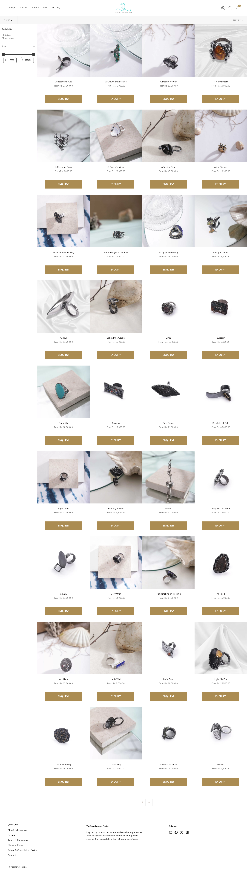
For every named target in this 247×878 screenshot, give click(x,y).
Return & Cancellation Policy (22, 850)
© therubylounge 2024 (18, 867)
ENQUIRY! (63, 98)
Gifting (56, 7)
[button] (230, 8)
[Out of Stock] (3, 39)
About (23, 7)
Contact (12, 855)
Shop (12, 7)
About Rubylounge (17, 829)
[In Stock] (3, 35)
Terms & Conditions (18, 840)
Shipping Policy (15, 845)
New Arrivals (40, 7)
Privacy (11, 835)
